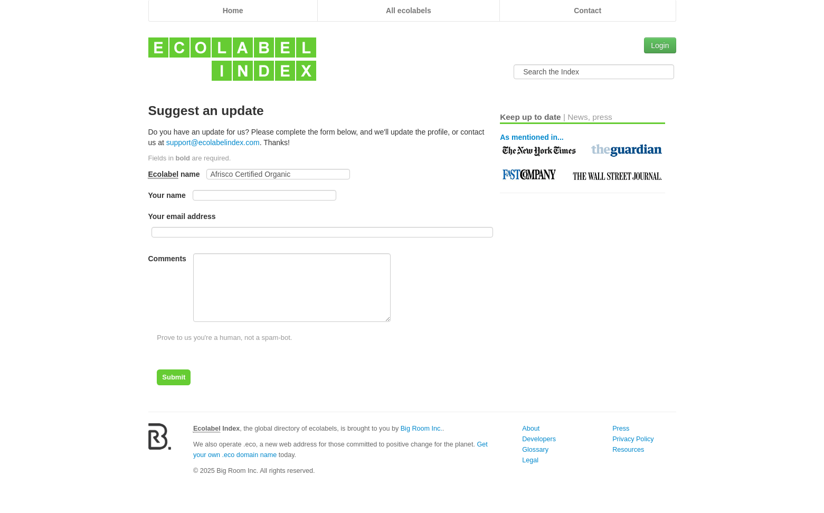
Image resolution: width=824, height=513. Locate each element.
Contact (587, 10)
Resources (628, 449)
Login (660, 45)
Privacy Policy (632, 439)
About (530, 428)
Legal (530, 460)
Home (233, 10)
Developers (539, 439)
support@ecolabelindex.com (213, 142)
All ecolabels (408, 10)
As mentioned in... (532, 137)
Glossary (535, 449)
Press (620, 428)
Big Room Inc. (421, 428)
